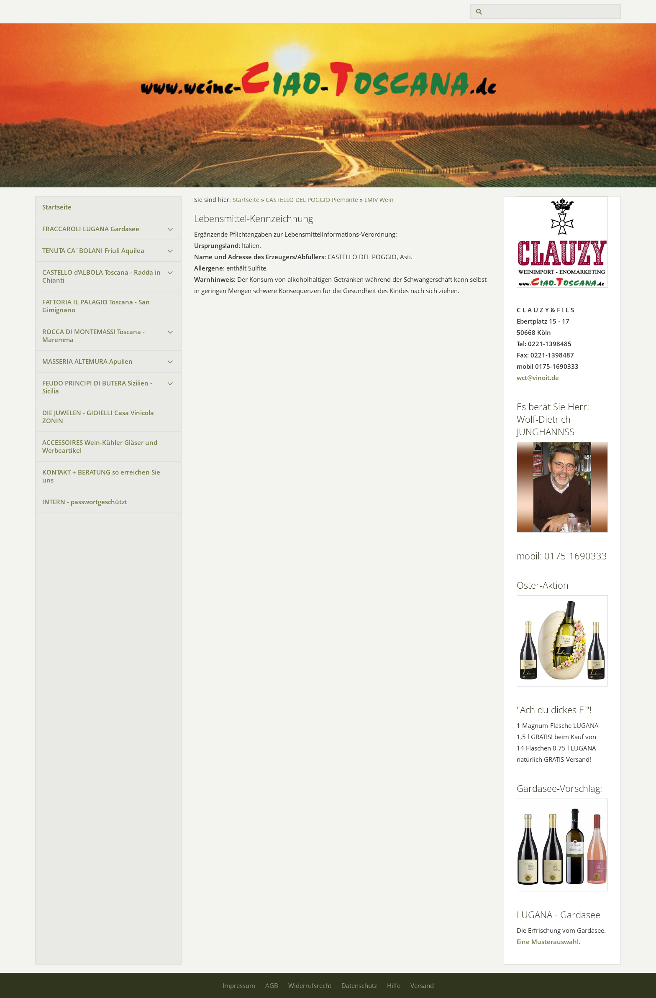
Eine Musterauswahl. (548, 941)
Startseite (57, 207)
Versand (422, 985)
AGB (271, 985)
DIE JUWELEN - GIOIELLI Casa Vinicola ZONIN (98, 416)
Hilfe (393, 985)
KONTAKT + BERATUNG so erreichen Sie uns (101, 476)
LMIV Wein (379, 200)
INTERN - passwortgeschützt (84, 502)
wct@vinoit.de (538, 377)
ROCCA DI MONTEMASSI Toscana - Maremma (93, 335)
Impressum (239, 985)
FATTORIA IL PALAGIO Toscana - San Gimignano (96, 306)
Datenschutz (359, 985)
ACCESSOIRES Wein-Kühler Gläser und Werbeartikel (99, 446)
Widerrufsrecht (309, 985)
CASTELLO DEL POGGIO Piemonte (312, 200)
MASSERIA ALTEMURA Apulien (87, 361)
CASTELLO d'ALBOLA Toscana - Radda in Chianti (101, 276)
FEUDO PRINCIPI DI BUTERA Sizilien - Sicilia (97, 387)
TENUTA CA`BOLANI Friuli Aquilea (93, 250)
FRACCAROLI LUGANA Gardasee (90, 229)
